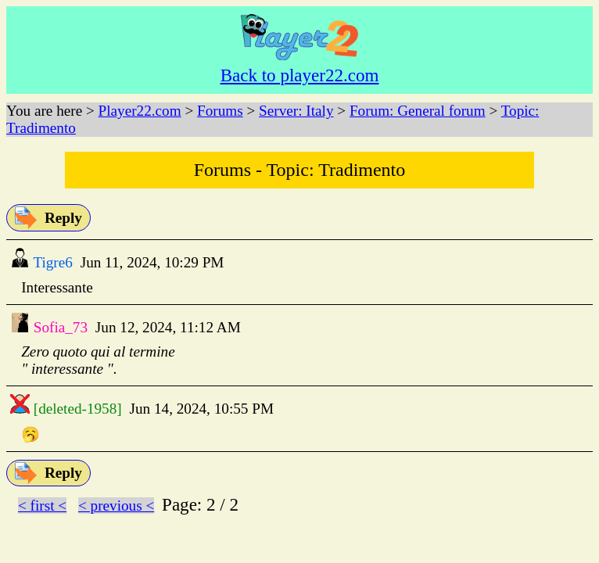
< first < (42, 505)
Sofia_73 (59, 327)
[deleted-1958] (76, 408)
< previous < (116, 505)
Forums (220, 110)
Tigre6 (51, 262)
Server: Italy (296, 110)
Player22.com (140, 110)
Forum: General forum (418, 110)
